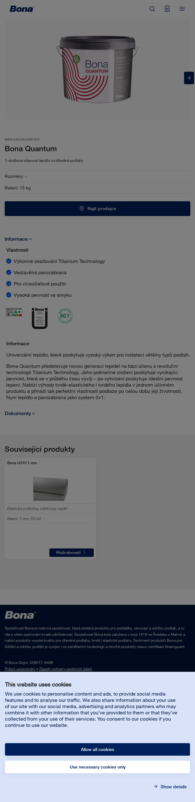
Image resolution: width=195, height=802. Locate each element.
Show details (173, 786)
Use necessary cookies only (98, 767)
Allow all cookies (97, 749)
